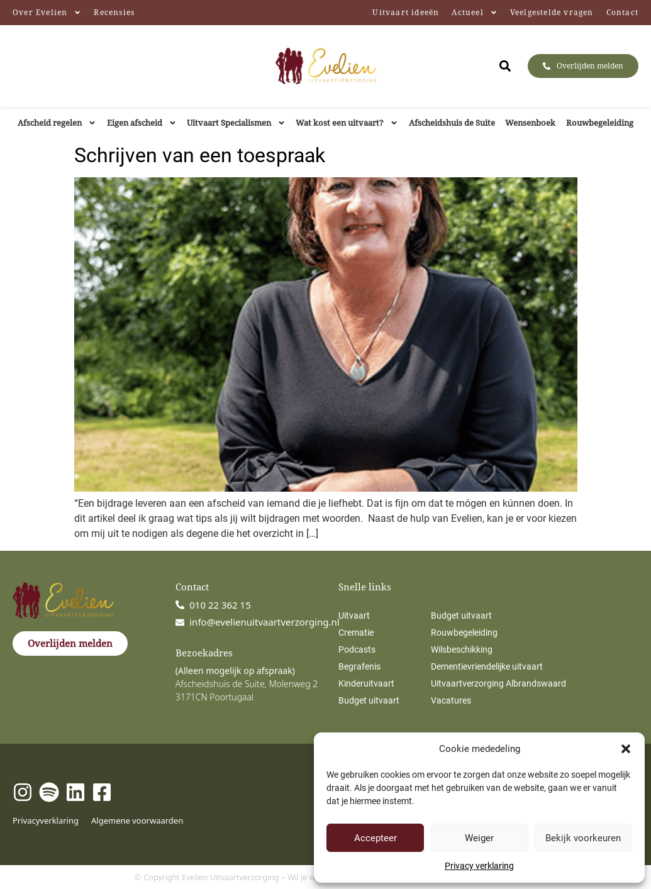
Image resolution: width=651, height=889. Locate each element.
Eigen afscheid (142, 123)
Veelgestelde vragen (552, 12)
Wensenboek (530, 122)
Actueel (474, 13)
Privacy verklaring (479, 866)
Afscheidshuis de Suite (452, 122)
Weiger (479, 838)
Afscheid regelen (57, 123)
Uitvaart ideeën (405, 12)
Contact (622, 12)
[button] (626, 749)
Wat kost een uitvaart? (347, 123)
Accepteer (375, 838)
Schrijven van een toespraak (199, 155)
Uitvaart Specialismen (236, 123)
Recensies (114, 12)
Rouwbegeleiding (599, 122)
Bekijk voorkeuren (583, 838)
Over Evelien (47, 13)
